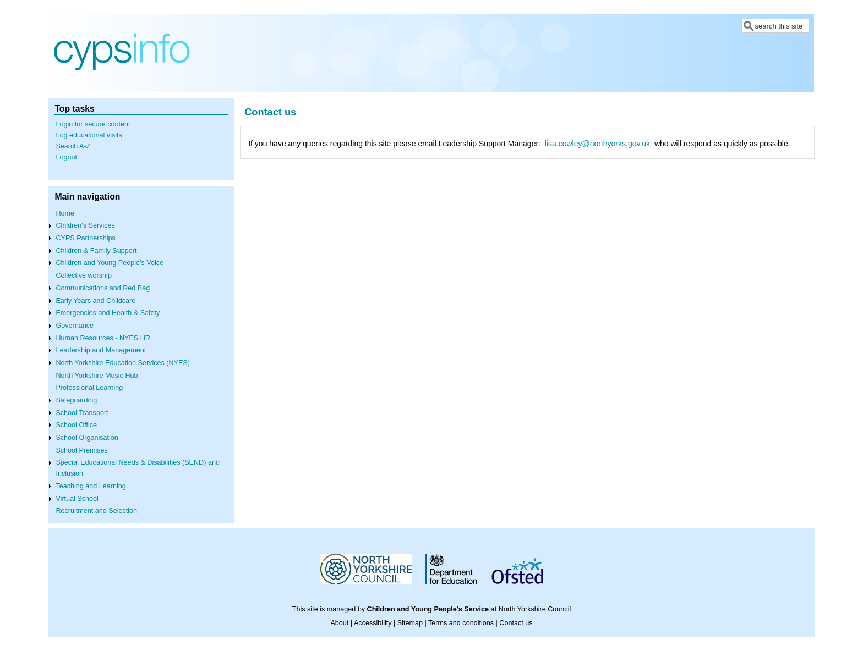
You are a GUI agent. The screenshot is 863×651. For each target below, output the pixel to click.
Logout (66, 157)
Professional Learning (89, 387)
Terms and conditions (461, 623)
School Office (76, 425)
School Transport (82, 413)
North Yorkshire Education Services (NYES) (123, 363)
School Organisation (87, 438)
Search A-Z (73, 146)
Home (65, 213)
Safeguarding (76, 400)
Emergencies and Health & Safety (108, 313)
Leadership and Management (101, 350)
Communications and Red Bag (103, 288)
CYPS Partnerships (86, 238)
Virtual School (77, 499)
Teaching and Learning (90, 486)
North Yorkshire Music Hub (97, 375)
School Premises (82, 450)
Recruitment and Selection (96, 511)
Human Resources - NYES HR (103, 338)
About (339, 623)
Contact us (515, 623)
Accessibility (373, 623)
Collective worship (84, 275)
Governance (75, 325)
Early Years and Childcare (95, 301)
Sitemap (410, 623)
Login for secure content (93, 124)
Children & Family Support (96, 251)
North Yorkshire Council (535, 609)
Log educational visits (89, 135)
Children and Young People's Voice (109, 263)
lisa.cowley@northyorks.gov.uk (597, 143)
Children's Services (85, 225)
